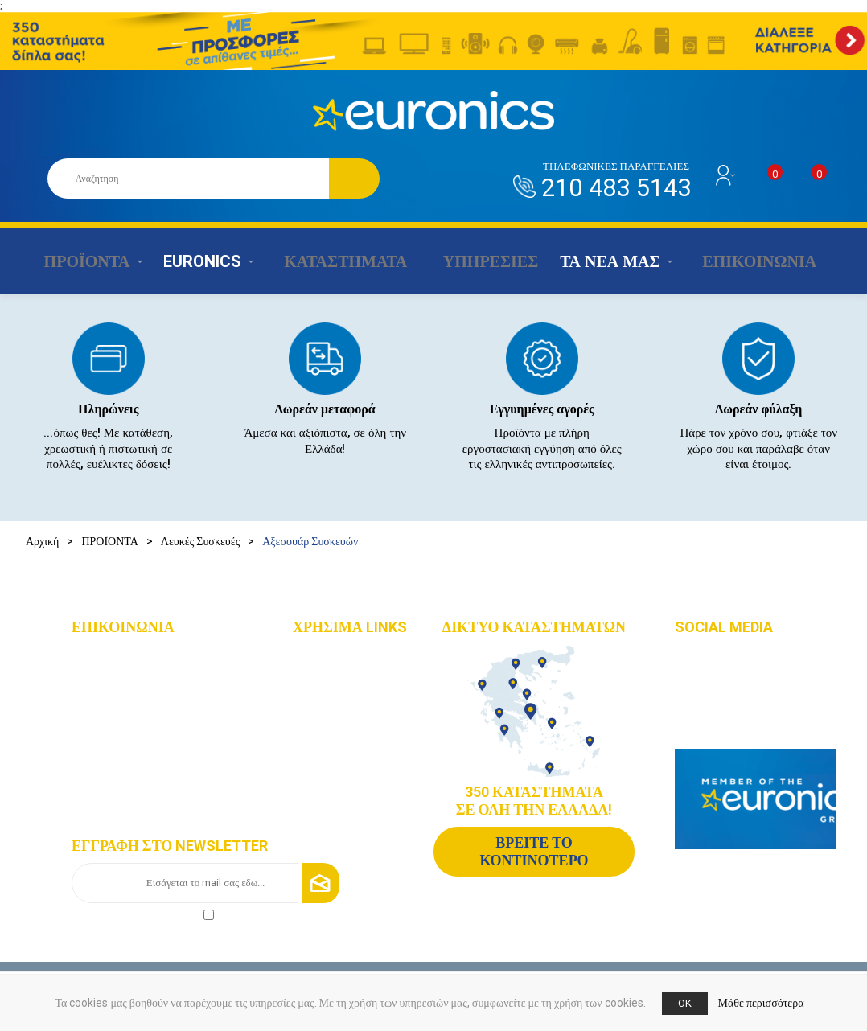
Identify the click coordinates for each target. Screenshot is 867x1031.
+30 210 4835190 (131, 703)
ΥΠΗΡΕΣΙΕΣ (476, 261)
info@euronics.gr (132, 727)
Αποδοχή (143, 913)
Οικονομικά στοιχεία (357, 704)
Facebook (718, 655)
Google (712, 725)
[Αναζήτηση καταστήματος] (188, 178)
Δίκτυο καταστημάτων (360, 680)
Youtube (714, 702)
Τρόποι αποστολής (352, 776)
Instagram (718, 678)
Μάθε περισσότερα (761, 1002)
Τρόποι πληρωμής (350, 752)
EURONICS (199, 261)
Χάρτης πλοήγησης (353, 656)
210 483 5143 (616, 181)
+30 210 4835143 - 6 (137, 680)
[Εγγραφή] (205, 883)
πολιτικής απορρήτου (157, 913)
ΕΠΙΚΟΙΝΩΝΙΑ (742, 261)
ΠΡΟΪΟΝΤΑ (81, 261)
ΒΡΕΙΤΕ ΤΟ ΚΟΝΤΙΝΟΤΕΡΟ (533, 851)
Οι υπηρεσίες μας (349, 728)
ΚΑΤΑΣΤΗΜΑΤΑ (335, 261)
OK (685, 1003)
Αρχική (42, 541)
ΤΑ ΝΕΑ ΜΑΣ (598, 261)
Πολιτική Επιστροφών (359, 801)
